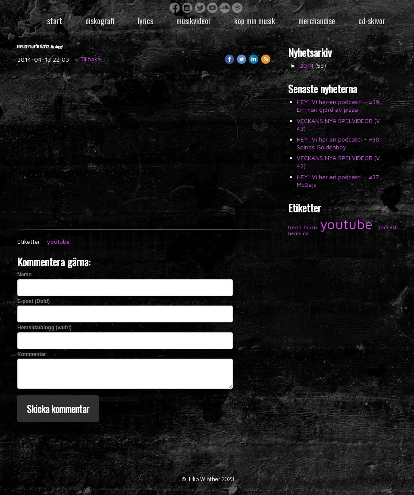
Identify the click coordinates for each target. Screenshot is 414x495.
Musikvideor (193, 20)
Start (54, 20)
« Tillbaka (88, 59)
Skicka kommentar (58, 409)
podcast (387, 227)
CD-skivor (371, 20)
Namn (24, 274)
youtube (58, 241)
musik (312, 227)
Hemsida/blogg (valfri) (44, 328)
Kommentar (31, 354)
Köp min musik (254, 20)
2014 (307, 65)
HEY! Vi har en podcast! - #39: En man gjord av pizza (339, 105)
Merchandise (316, 20)
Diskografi (99, 20)
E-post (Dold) (33, 301)
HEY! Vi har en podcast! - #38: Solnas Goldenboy (339, 143)
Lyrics (145, 20)
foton (296, 227)
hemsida (298, 233)
